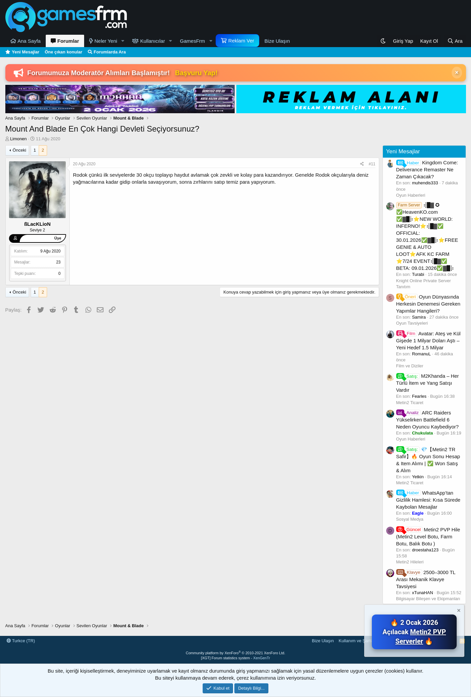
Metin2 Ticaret (410, 402)
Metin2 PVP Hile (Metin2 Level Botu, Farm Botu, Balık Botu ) (428, 536)
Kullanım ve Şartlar (357, 640)
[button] (122, 41)
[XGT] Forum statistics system (235, 658)
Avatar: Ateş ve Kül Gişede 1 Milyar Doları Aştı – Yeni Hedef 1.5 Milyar (428, 340)
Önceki (19, 150)
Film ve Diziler (410, 365)
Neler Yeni (105, 41)
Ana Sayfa (29, 41)
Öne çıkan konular (63, 51)
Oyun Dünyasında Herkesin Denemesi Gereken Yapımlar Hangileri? (428, 304)
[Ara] (455, 41)
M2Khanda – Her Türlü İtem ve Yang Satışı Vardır (427, 383)
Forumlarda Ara (110, 51)
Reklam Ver (241, 40)
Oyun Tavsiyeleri (412, 323)
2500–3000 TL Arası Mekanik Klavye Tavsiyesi (426, 579)
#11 (372, 164)
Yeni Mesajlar (25, 51)
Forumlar (68, 41)
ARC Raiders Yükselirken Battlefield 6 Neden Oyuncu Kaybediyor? (427, 419)
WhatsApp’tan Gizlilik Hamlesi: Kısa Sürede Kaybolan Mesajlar (428, 500)
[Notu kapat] (458, 611)
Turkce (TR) (21, 640)
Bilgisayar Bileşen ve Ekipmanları (428, 598)
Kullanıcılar (152, 41)
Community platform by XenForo (235, 653)
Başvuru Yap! (196, 72)
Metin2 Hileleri (410, 561)
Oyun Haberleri (410, 195)
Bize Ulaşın (277, 41)
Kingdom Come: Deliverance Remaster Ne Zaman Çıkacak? (427, 169)
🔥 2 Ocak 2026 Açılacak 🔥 (414, 632)
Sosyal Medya (410, 519)
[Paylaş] (362, 164)
